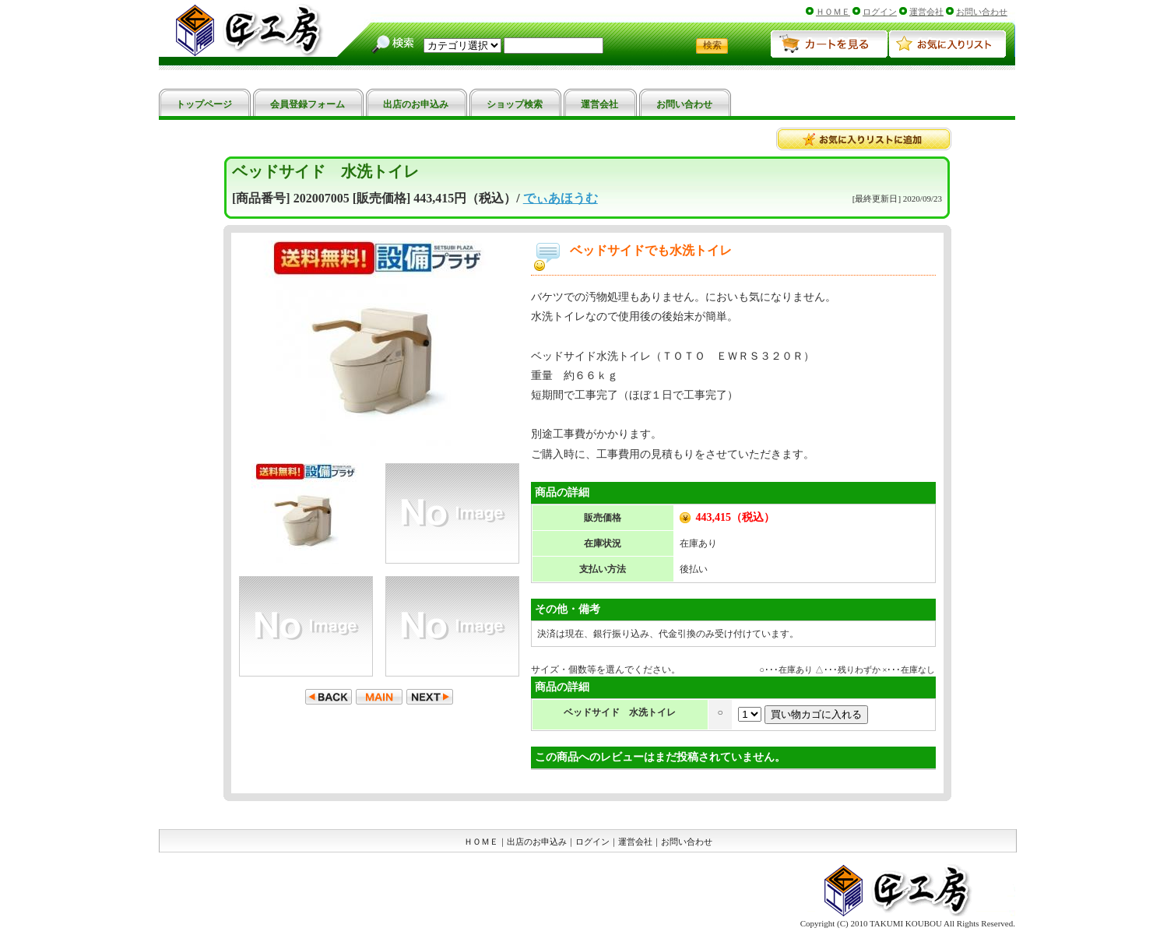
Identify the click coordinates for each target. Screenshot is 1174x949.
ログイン (880, 11)
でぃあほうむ (560, 198)
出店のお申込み (537, 841)
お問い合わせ (981, 11)
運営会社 (926, 11)
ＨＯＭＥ (833, 11)
